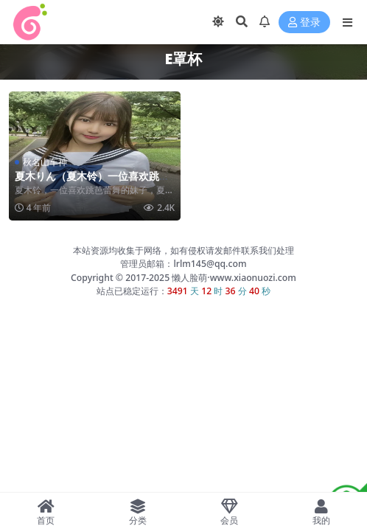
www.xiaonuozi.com (253, 277)
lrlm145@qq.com (209, 263)
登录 (304, 22)
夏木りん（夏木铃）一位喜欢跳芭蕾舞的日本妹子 (92, 182)
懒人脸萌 (188, 277)
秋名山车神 (45, 162)
